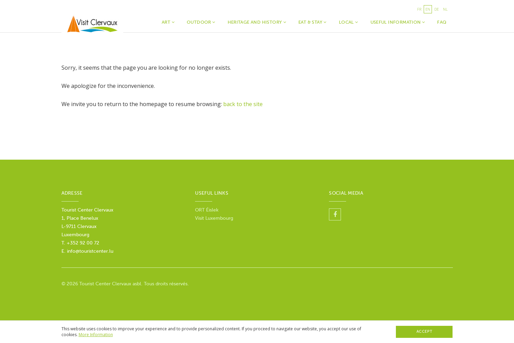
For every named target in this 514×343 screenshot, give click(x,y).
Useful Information (397, 22)
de (436, 9)
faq (441, 22)
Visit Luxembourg (214, 218)
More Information (96, 335)
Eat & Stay (312, 22)
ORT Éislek (206, 210)
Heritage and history (257, 22)
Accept (424, 331)
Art (168, 22)
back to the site (243, 104)
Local (348, 22)
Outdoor (201, 22)
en (427, 9)
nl (445, 9)
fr (419, 9)
